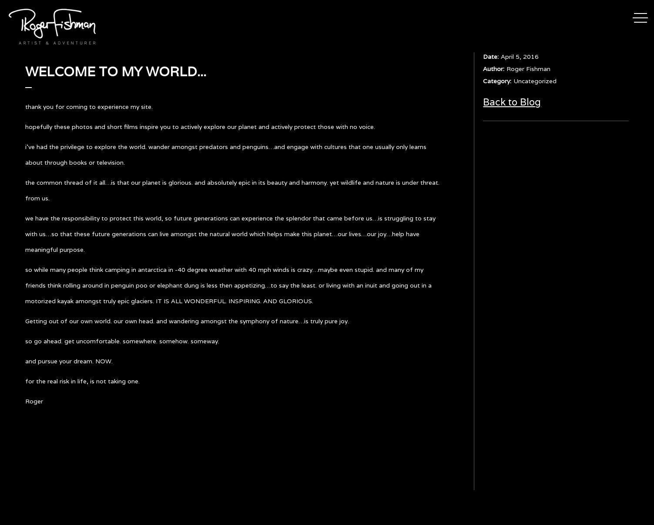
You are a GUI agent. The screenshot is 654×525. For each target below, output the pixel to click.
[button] (640, 16)
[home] (52, 26)
